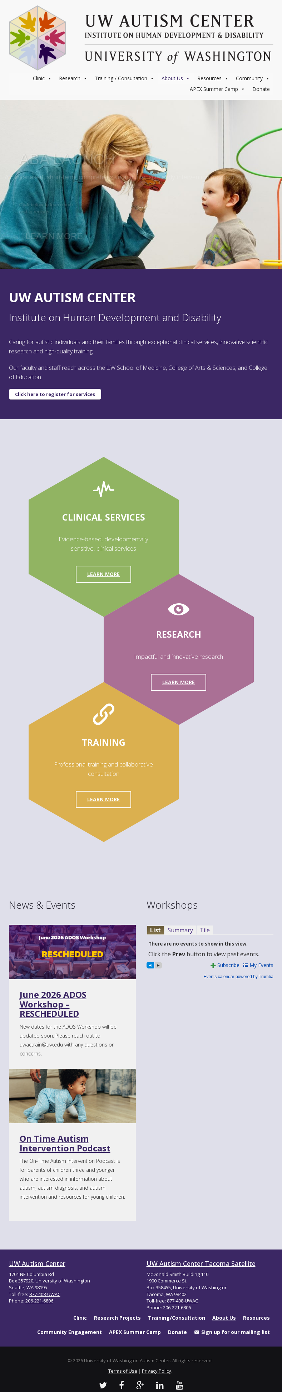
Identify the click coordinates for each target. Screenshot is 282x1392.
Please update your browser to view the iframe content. (210, 930)
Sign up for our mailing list (235, 1332)
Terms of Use (122, 1371)
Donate (261, 89)
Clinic (42, 78)
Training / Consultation (124, 78)
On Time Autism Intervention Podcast (65, 1143)
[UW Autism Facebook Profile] (121, 1385)
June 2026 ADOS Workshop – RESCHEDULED (53, 1004)
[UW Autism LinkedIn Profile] (160, 1385)
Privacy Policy (156, 1371)
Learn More (103, 574)
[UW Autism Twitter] (103, 1385)
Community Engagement (69, 1332)
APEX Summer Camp (217, 89)
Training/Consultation (176, 1317)
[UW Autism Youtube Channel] (179, 1385)
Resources (213, 78)
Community (253, 78)
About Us (176, 78)
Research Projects (117, 1317)
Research (73, 78)
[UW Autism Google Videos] (140, 1385)
